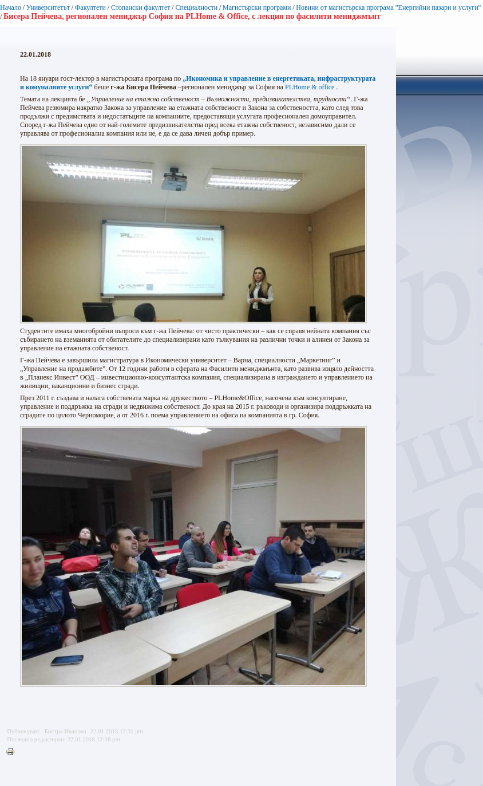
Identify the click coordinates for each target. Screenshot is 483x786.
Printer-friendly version (13, 752)
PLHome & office (309, 87)
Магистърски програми (257, 7)
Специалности (196, 7)
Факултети (90, 7)
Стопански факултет (141, 7)
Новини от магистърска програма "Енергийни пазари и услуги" (388, 7)
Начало (10, 7)
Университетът (48, 7)
